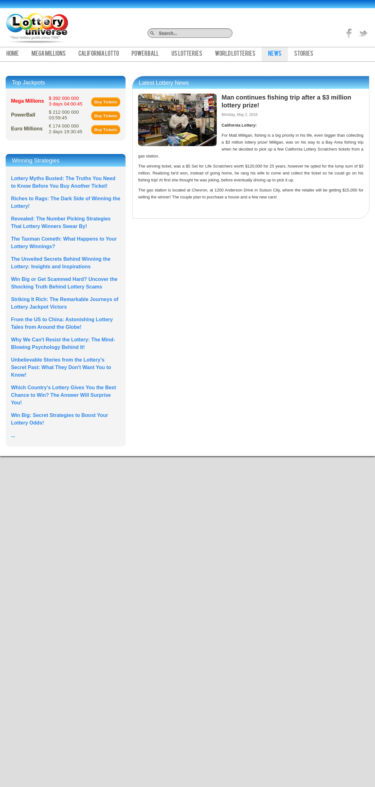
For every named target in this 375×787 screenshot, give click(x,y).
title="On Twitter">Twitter (363, 33)
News (275, 54)
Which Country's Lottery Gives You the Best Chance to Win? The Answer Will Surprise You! (63, 395)
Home (12, 54)
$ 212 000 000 (64, 114)
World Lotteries (235, 54)
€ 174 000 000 (65, 128)
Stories (303, 54)
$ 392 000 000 (65, 100)
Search (230, 33)
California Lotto (98, 54)
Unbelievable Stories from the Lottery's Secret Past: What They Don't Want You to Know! (61, 367)
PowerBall (145, 54)
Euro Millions (26, 128)
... (13, 435)
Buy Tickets (105, 102)
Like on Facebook (349, 33)
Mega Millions (48, 54)
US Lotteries (186, 54)
